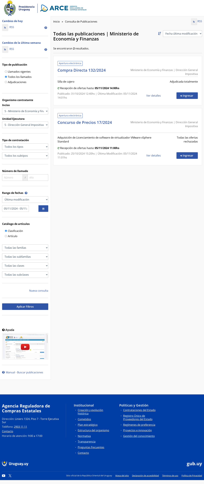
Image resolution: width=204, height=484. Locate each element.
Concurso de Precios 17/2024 (85, 124)
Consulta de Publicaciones (81, 21)
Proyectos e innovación (137, 430)
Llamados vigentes (18, 71)
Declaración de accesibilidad (145, 475)
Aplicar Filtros (25, 306)
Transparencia (86, 441)
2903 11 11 (20, 427)
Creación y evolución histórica (90, 411)
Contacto (7, 431)
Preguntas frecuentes (91, 447)
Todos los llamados (18, 77)
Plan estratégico (88, 425)
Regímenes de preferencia (139, 425)
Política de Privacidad (192, 475)
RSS (8, 27)
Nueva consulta (38, 290)
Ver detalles (153, 95)
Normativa (84, 436)
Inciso (6, 105)
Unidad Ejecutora (13, 119)
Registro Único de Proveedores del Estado (138, 417)
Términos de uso (170, 475)
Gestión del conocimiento (139, 436)
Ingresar (189, 95)
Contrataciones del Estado (139, 410)
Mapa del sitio (122, 475)
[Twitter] (10, 475)
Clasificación (14, 231)
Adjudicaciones (15, 82)
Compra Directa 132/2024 (83, 70)
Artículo (11, 236)
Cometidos (84, 419)
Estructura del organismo (93, 430)
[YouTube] (3, 475)
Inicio (56, 21)
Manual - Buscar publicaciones (22, 372)
